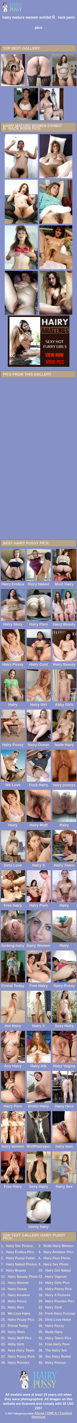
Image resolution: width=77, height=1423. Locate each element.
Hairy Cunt (53, 1307)
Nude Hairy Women (58, 1246)
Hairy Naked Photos (21, 1264)
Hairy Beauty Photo (23, 1276)
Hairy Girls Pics (57, 1282)
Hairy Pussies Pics (59, 1301)
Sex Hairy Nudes (58, 1356)
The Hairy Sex (56, 1350)
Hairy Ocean (17, 1289)
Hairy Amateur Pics (58, 1252)
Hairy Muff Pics (20, 1338)
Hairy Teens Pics (58, 1338)
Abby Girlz (16, 1344)
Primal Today (18, 1326)
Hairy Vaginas (56, 1276)
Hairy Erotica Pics (20, 1252)
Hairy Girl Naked (58, 1270)
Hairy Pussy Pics (58, 1289)
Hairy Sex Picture (19, 1246)
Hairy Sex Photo (56, 1264)
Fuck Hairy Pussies (60, 1313)
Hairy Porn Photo (56, 1258)
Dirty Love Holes (58, 1319)
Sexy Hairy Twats (21, 1350)
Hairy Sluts (16, 1332)
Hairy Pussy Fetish (20, 1258)
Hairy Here (16, 1307)
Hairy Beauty (16, 1270)
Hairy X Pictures (57, 1295)
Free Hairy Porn (57, 1344)
